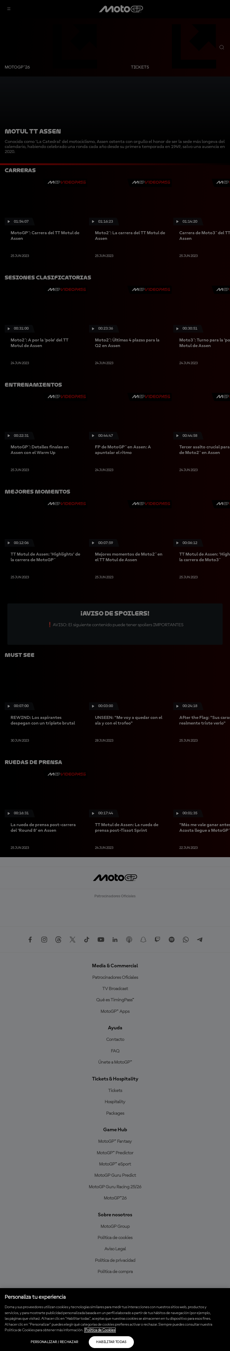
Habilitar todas (111, 1342)
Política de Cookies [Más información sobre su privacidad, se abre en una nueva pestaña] (100, 1330)
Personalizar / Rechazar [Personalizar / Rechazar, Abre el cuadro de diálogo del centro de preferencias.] (54, 1342)
